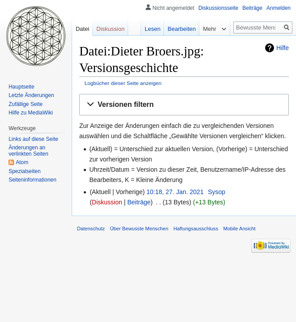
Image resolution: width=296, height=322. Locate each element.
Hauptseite (21, 87)
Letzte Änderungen (31, 95)
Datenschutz (91, 228)
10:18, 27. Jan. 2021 (175, 191)
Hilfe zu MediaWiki (31, 113)
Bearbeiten (181, 28)
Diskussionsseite (218, 8)
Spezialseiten (24, 171)
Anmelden (278, 8)
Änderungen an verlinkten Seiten (28, 150)
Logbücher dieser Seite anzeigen (123, 83)
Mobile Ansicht (239, 228)
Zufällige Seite (26, 104)
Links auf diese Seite (33, 139)
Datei (82, 28)
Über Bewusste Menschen (139, 228)
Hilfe (282, 47)
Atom (22, 162)
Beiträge (138, 202)
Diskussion (107, 202)
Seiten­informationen (32, 180)
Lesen (152, 28)
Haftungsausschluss (195, 228)
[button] (184, 105)
